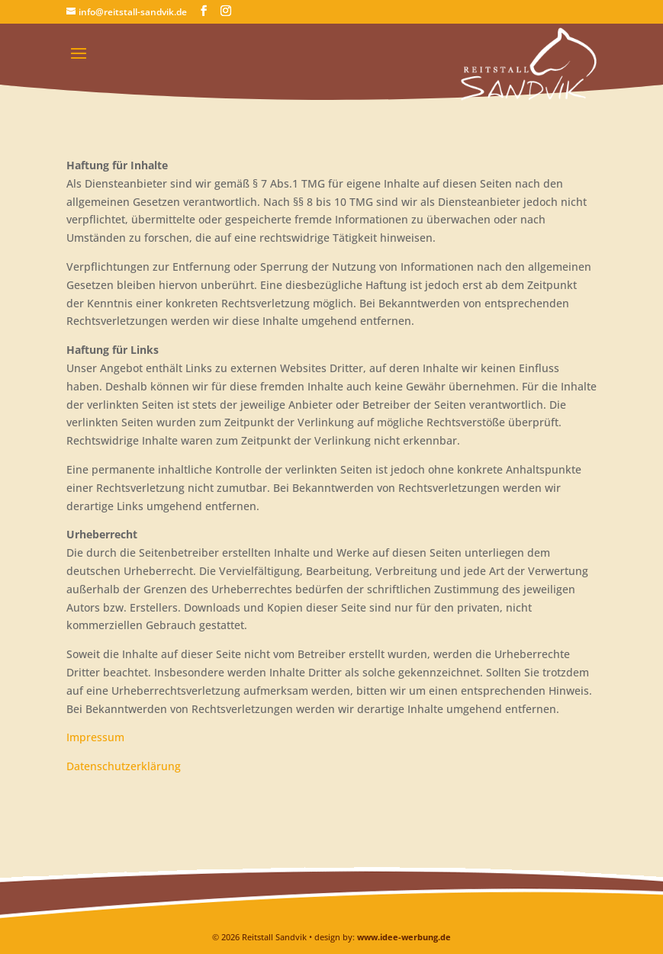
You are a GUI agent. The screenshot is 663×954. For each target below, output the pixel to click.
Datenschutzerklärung (123, 766)
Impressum (95, 737)
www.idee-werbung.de (404, 937)
